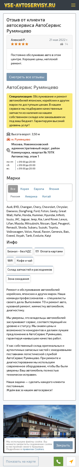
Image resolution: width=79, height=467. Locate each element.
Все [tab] (13, 189)
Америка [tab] (31, 196)
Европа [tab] (39, 189)
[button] (21, 461)
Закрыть (63, 445)
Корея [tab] (24, 189)
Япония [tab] (54, 189)
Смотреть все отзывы (26, 77)
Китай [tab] (46, 196)
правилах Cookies (33, 449)
